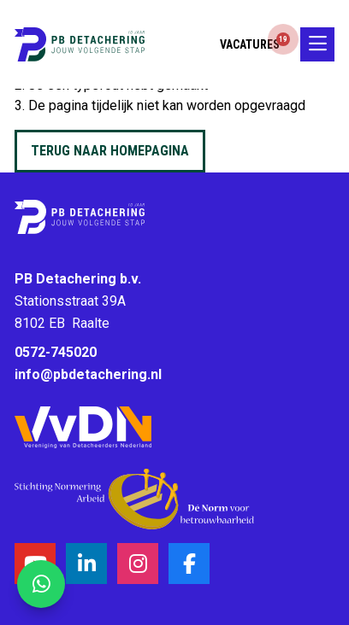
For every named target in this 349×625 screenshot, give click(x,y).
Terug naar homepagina (110, 151)
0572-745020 (56, 352)
